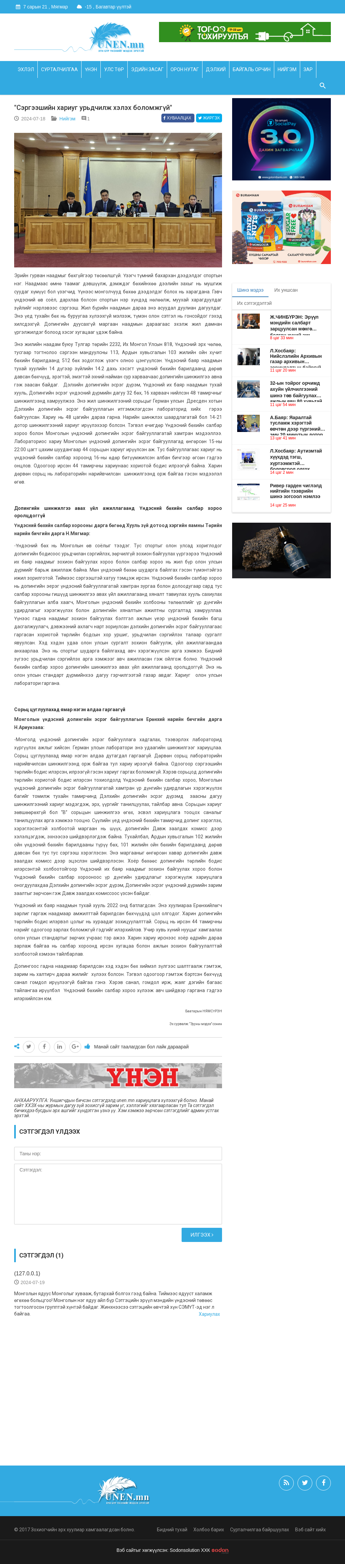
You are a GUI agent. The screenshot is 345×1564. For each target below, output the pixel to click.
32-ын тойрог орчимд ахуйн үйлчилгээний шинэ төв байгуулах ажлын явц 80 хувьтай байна (296, 389)
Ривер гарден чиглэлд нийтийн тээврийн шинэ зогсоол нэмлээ (296, 491)
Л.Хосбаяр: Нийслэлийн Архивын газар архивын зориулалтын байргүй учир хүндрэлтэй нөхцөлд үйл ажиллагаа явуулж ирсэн (297, 356)
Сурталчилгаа (59, 69)
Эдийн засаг (147, 69)
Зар (308, 69)
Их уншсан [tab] (285, 290)
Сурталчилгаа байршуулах (259, 1529)
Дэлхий (216, 69)
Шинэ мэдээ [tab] (250, 290)
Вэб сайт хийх (310, 1529)
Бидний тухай (172, 1529)
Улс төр (114, 69)
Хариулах (209, 1314)
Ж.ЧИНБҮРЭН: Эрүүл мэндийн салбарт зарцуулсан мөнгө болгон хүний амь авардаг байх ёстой (294, 323)
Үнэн (91, 69)
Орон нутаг (184, 69)
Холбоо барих (208, 1529)
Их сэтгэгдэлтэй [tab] (254, 303)
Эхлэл (26, 69)
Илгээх (201, 1235)
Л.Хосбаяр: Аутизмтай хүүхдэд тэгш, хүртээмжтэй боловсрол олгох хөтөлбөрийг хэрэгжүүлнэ (296, 457)
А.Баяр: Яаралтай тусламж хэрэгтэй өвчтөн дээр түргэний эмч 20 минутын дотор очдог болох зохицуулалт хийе (296, 423)
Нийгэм (287, 69)
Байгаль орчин (252, 69)
